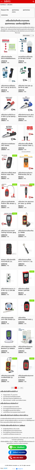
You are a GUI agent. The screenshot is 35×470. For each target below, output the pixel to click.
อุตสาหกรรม (26, 10)
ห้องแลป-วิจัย (5, 10)
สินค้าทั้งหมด (3, 5)
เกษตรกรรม (4, 15)
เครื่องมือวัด (9, 5)
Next (22, 388)
